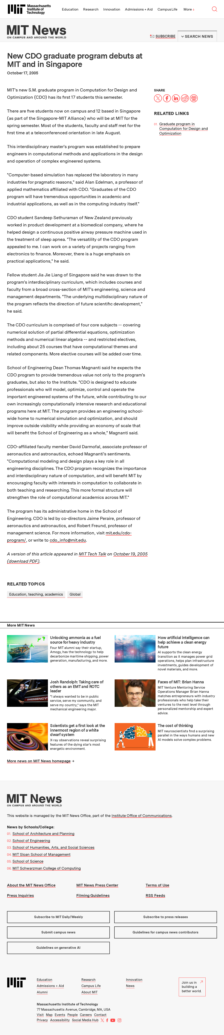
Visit (40, 1015)
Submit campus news (58, 932)
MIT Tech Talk (92, 554)
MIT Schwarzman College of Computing (46, 868)
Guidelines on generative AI (58, 948)
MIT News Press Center (97, 885)
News (130, 986)
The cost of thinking (175, 725)
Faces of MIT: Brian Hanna (181, 682)
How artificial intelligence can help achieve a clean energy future (183, 642)
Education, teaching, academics (36, 594)
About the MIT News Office (31, 885)
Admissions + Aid (139, 9)
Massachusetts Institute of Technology (67, 1004)
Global (75, 594)
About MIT (89, 992)
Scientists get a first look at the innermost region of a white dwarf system (77, 730)
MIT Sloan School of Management (41, 854)
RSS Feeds (155, 895)
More (189, 9)
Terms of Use (157, 885)
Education (70, 9)
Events (60, 1015)
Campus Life (167, 9)
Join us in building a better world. (192, 987)
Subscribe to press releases (165, 917)
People (72, 1015)
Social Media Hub (85, 1020)
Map (49, 1015)
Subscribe (165, 36)
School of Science (27, 861)
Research (90, 9)
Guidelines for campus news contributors (165, 932)
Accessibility (60, 1020)
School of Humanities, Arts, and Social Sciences (53, 847)
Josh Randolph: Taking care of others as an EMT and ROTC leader (76, 686)
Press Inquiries (20, 895)
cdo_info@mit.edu (68, 540)
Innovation (111, 9)
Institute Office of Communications (142, 815)
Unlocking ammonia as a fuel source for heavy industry (75, 640)
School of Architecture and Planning (43, 833)
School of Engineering (31, 840)
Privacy (42, 1020)
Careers (86, 1015)
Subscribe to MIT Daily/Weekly (58, 917)
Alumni (42, 992)
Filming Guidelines (93, 895)
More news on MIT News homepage (39, 761)
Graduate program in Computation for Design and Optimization (183, 129)
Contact (100, 1015)
